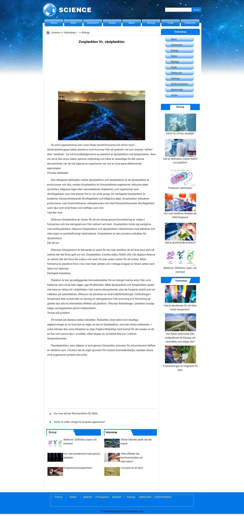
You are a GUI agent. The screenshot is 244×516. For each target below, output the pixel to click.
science (56, 32)
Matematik (177, 89)
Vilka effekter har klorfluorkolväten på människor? (131, 457)
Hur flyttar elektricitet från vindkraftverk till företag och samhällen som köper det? (180, 328)
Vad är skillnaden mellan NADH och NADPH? (180, 151)
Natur (132, 22)
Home (53, 22)
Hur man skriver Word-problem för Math (76, 413)
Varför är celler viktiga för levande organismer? (80, 422)
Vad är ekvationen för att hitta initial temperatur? (180, 298)
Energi (112, 22)
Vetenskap (69, 32)
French (58, 496)
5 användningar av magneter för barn (180, 358)
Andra (174, 95)
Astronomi (93, 22)
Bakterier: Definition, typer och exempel (180, 260)
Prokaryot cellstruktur (180, 179)
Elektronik (190, 22)
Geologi (175, 78)
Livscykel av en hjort (132, 467)
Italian (73, 496)
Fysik (170, 22)
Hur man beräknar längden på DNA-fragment (180, 206)
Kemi (73, 22)
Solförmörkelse (179, 84)
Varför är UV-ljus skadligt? (180, 124)
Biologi (151, 22)
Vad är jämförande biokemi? (180, 233)
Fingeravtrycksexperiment (78, 467)
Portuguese (102, 496)
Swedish (116, 496)
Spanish (87, 496)
